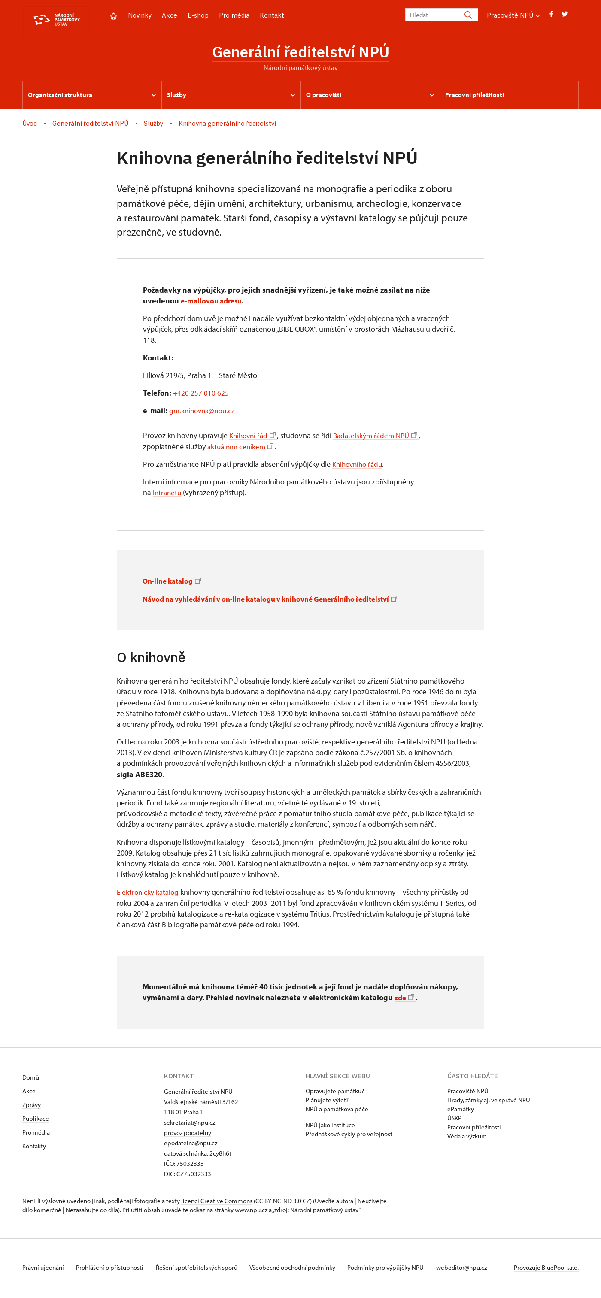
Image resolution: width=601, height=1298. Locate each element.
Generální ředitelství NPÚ (300, 53)
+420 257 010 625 (201, 395)
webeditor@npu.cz (475, 1269)
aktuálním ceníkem (241, 449)
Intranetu (168, 494)
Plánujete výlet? (327, 1102)
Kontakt (272, 15)
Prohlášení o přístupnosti (113, 1269)
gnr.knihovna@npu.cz (204, 413)
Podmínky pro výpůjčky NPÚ (398, 1269)
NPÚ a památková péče (337, 1111)
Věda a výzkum (467, 1138)
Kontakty (34, 1148)
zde (405, 1000)
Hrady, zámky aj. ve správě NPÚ (488, 1102)
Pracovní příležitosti (474, 1129)
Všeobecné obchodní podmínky (301, 1269)
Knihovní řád (254, 437)
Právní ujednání (43, 1269)
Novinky (140, 15)
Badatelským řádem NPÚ (380, 437)
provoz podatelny (187, 1135)
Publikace (35, 1120)
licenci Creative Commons (216, 1203)
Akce (169, 15)
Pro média (234, 15)
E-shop (198, 15)
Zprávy (31, 1107)
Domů (30, 1079)
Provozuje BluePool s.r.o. (546, 1269)
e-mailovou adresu (214, 303)
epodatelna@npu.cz (190, 1145)
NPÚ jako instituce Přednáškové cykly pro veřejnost (349, 1131)
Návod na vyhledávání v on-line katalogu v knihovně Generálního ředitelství (282, 601)
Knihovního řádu (359, 466)
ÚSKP (454, 1120)
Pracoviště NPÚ (513, 15)
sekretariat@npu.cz (189, 1124)
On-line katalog (174, 583)
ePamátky (460, 1111)
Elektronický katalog (149, 894)
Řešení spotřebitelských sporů (202, 1269)
